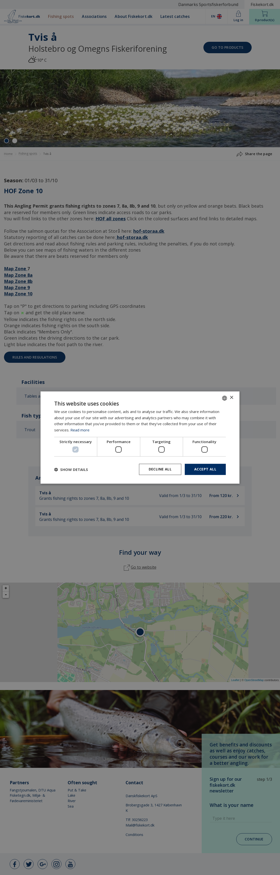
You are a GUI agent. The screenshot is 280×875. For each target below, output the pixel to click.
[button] (71, 469)
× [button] (231, 398)
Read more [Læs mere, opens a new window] (80, 429)
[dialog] (140, 437)
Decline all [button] (160, 469)
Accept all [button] (205, 469)
